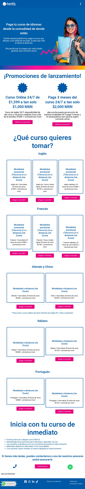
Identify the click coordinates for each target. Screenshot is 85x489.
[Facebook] (25, 480)
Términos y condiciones (54, 480)
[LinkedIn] (33, 480)
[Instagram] (29, 480)
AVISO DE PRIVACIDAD (8, 472)
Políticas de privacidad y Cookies (76, 481)
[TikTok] (37, 480)
